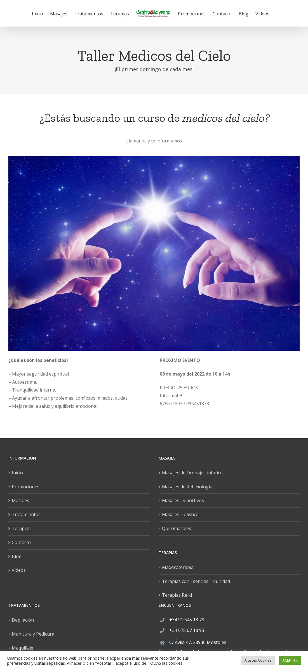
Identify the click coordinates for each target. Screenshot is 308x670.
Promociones (25, 487)
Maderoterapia (178, 567)
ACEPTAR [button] (290, 660)
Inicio (17, 473)
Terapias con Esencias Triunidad (196, 581)
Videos (19, 570)
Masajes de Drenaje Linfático (192, 473)
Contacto (21, 542)
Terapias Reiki (177, 595)
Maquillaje (22, 648)
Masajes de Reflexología (187, 487)
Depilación (23, 620)
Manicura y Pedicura (33, 634)
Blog (17, 556)
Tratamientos (26, 514)
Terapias (21, 528)
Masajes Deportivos (183, 500)
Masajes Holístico (180, 514)
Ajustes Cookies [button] (258, 660)
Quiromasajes (176, 528)
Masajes (20, 500)
